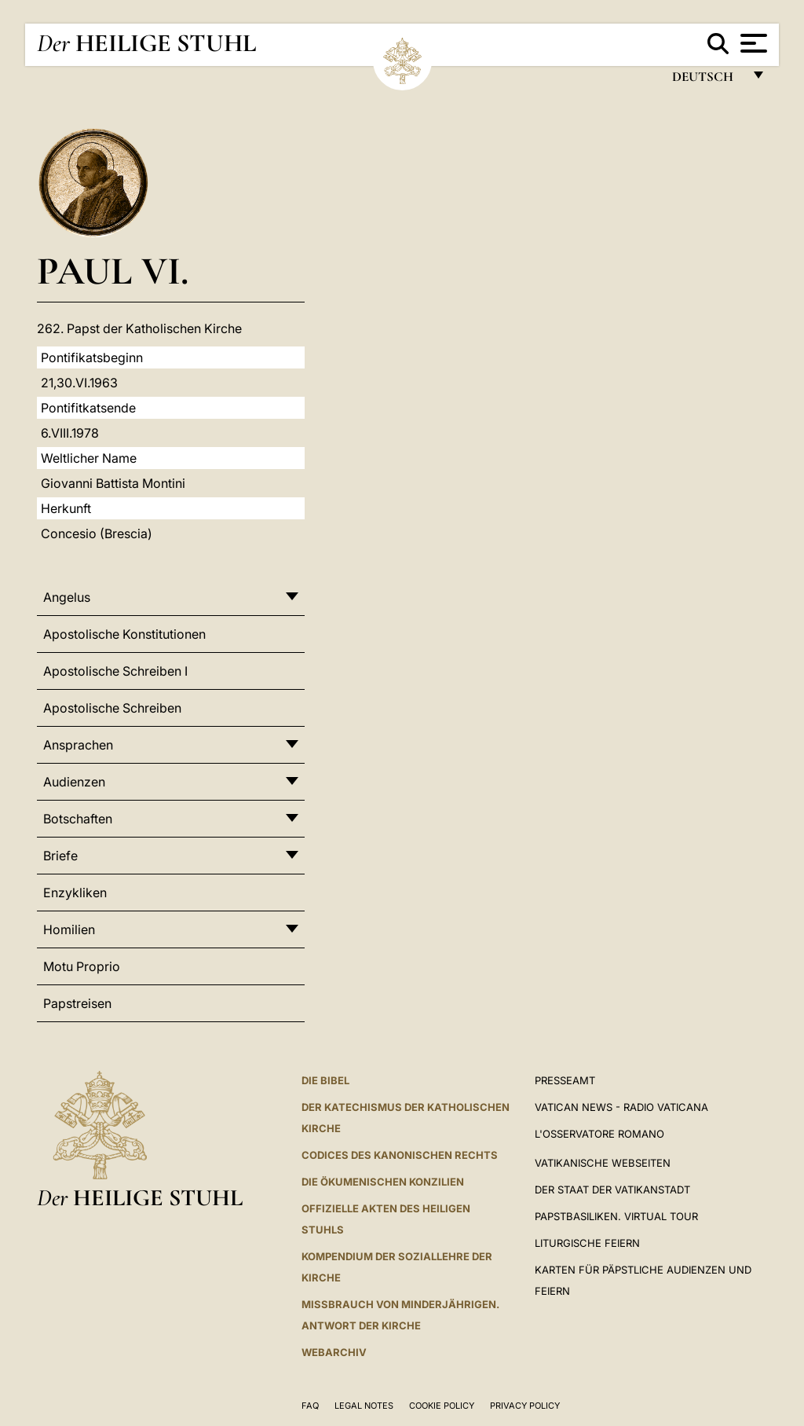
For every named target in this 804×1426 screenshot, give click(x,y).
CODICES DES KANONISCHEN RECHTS (400, 1155)
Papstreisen (77, 1003)
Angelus (66, 597)
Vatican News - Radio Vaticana (621, 1107)
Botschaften (77, 819)
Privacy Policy (525, 1405)
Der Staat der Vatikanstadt (612, 1189)
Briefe (60, 855)
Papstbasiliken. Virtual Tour (616, 1216)
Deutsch (707, 80)
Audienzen (74, 782)
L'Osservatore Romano (599, 1133)
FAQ (310, 1405)
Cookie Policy (441, 1405)
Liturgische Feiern (587, 1243)
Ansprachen (78, 745)
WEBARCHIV (334, 1352)
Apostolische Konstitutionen (124, 634)
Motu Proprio (81, 966)
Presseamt (565, 1080)
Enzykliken (75, 892)
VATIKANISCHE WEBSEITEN (603, 1163)
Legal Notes (363, 1405)
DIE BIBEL (325, 1080)
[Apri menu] (751, 43)
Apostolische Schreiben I (115, 671)
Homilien (69, 929)
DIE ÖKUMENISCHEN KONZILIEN (383, 1181)
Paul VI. (112, 271)
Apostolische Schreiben (112, 708)
